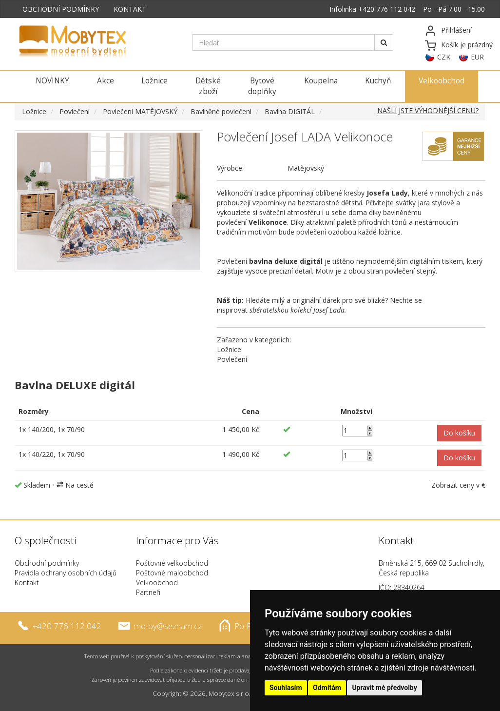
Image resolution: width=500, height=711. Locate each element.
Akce (105, 81)
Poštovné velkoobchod (172, 563)
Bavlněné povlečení (221, 111)
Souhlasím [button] (285, 687)
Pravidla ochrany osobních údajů (65, 572)
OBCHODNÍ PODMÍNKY (60, 9)
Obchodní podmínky (47, 563)
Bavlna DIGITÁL (290, 111)
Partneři (148, 592)
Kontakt (27, 582)
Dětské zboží (208, 86)
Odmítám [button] (327, 687)
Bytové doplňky (262, 86)
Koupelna (321, 81)
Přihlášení (456, 30)
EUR (477, 56)
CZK (443, 56)
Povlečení (74, 111)
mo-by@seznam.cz (168, 625)
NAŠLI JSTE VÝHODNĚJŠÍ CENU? (428, 110)
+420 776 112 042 (386, 9)
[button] (459, 433)
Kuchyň (378, 81)
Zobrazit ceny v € (458, 485)
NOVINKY (52, 81)
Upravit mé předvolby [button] (384, 687)
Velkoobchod (441, 81)
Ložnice (154, 81)
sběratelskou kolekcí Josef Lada (297, 310)
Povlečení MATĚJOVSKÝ (140, 111)
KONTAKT (130, 9)
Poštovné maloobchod (172, 572)
